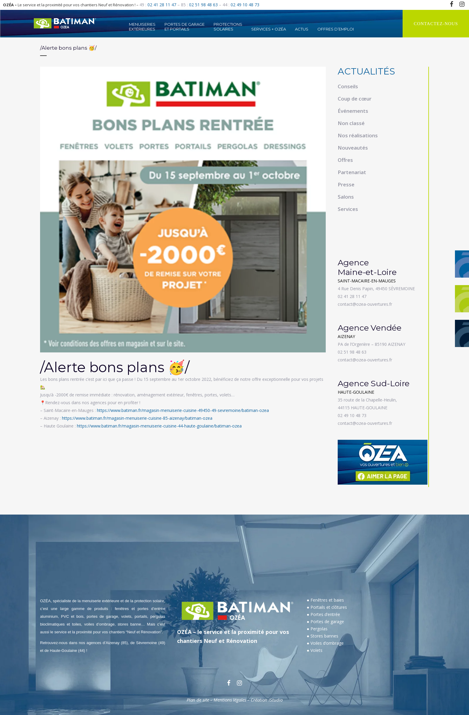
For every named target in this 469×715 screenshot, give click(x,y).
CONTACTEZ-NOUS (436, 23)
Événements (353, 110)
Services (348, 209)
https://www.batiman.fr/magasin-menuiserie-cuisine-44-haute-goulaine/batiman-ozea (159, 426)
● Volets (314, 650)
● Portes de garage (325, 621)
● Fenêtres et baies (325, 600)
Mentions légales (230, 700)
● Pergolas (317, 629)
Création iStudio (267, 700)
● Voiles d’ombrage (325, 643)
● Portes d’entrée (323, 614)
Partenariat (352, 172)
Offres (345, 159)
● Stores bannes (322, 636)
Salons (346, 196)
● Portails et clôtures (327, 607)
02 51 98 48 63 (203, 4)
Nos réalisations (358, 135)
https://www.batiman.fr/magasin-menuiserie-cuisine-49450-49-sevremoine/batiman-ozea (183, 410)
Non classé (351, 123)
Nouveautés (353, 147)
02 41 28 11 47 (161, 4)
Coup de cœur (354, 98)
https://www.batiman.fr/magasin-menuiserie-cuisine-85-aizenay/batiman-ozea (137, 418)
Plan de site (198, 700)
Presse (346, 184)
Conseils (348, 86)
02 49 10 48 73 (245, 4)
